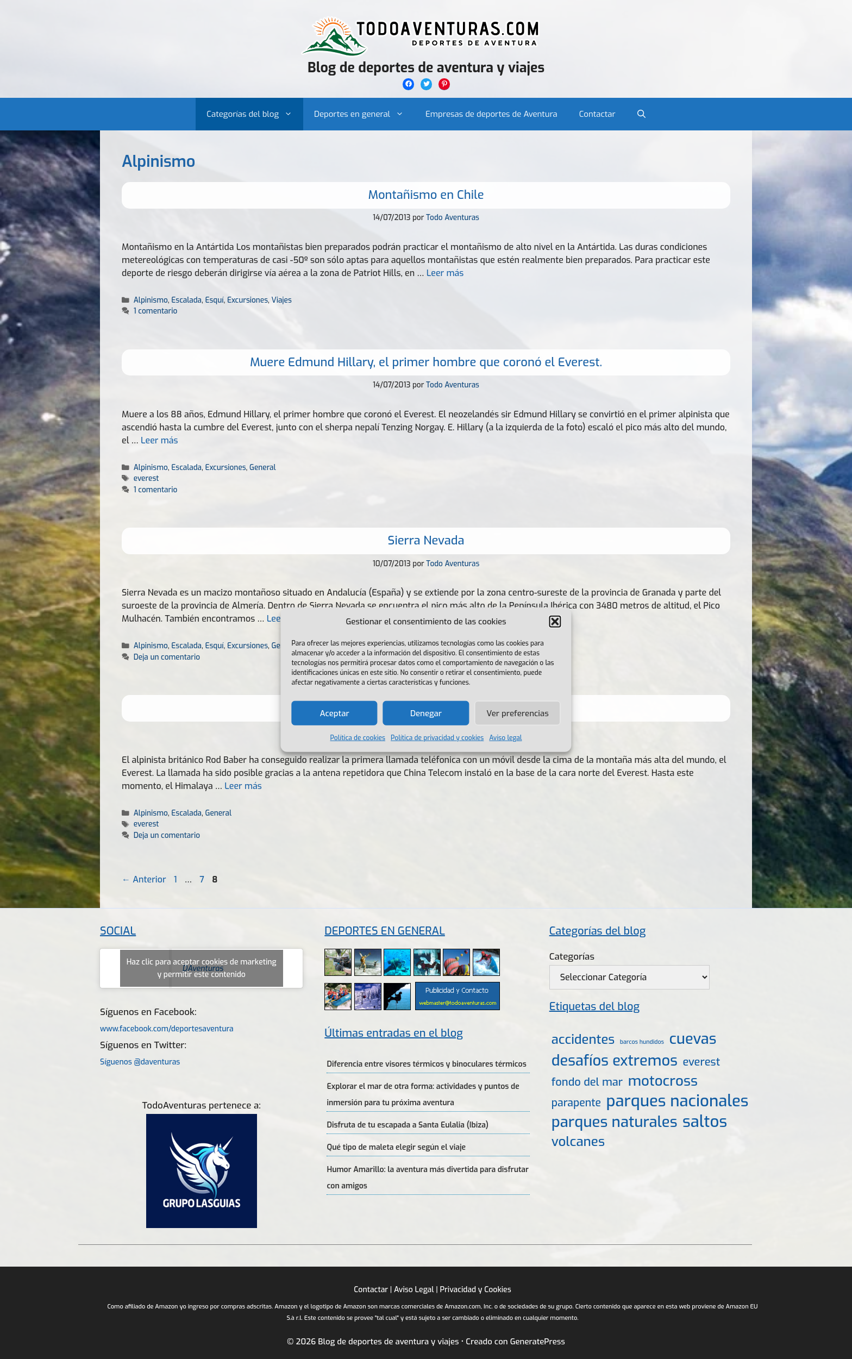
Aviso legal (505, 738)
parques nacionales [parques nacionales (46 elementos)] (677, 1101)
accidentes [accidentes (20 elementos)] (583, 1039)
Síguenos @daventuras (140, 1062)
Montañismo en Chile (426, 195)
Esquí (214, 300)
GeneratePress (537, 1341)
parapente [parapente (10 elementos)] (576, 1103)
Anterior (144, 879)
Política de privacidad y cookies (437, 738)
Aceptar (334, 712)
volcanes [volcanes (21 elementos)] (578, 1141)
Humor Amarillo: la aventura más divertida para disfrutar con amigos (427, 1177)
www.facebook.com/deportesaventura (167, 1029)
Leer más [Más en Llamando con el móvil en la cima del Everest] (243, 786)
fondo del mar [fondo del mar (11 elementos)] (587, 1082)
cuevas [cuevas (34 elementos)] (693, 1039)
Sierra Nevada (426, 540)
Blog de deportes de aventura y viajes (426, 68)
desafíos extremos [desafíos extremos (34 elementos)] (615, 1060)
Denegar (426, 712)
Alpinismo (151, 300)
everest (146, 478)
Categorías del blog (254, 114)
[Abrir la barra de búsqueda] (641, 114)
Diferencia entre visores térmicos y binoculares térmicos (426, 1064)
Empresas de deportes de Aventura (491, 114)
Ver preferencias (517, 712)
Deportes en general (364, 114)
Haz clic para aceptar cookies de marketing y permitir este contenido (202, 968)
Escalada (186, 300)
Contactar (597, 114)
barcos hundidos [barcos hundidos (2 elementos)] (642, 1041)
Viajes (281, 300)
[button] (555, 621)
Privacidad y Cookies (475, 1290)
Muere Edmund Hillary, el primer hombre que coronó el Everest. (426, 362)
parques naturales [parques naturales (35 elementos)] (615, 1121)
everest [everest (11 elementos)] (701, 1062)
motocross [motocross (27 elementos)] (663, 1081)
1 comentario (156, 311)
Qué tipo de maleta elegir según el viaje (396, 1147)
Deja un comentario (167, 657)
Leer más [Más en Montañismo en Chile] (445, 273)
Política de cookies (357, 738)
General (262, 467)
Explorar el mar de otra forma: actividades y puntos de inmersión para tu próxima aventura (423, 1094)
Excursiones (247, 300)
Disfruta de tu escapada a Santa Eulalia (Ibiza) (407, 1125)
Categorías (571, 956)
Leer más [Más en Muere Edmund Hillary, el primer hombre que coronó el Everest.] (159, 440)
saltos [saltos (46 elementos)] (704, 1121)
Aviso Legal (414, 1290)
